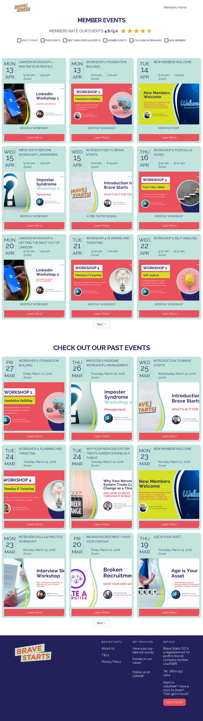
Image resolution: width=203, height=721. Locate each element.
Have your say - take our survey (143, 650)
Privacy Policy (111, 662)
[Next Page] (101, 324)
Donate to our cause (142, 660)
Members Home (175, 7)
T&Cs (105, 655)
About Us (108, 648)
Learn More (34, 137)
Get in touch (174, 702)
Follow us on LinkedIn (141, 674)
